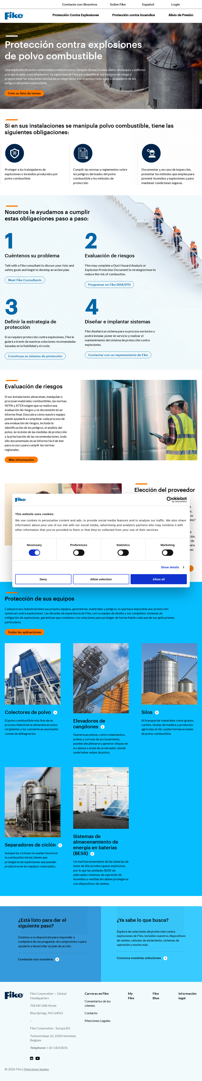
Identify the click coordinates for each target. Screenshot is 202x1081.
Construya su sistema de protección (35, 356)
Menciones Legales (97, 1020)
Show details (170, 567)
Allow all (159, 579)
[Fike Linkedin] (31, 1058)
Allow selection (101, 579)
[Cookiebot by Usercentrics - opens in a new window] (169, 500)
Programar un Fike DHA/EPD (109, 284)
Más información (21, 459)
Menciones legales (36, 1069)
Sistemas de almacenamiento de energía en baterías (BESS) (95, 845)
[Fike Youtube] (38, 1058)
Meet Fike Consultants (25, 280)
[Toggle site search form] (195, 4)
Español (148, 4)
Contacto (91, 1013)
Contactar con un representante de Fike (118, 355)
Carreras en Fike (97, 993)
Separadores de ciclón (30, 844)
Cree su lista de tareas (24, 93)
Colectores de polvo (28, 712)
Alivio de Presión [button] (180, 15)
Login (175, 4)
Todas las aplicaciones (24, 632)
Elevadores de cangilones (89, 723)
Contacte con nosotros (35, 959)
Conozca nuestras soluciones (139, 958)
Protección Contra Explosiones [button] (75, 15)
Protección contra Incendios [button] (133, 15)
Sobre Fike (118, 4)
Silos (146, 712)
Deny (43, 579)
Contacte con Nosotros (79, 4)
